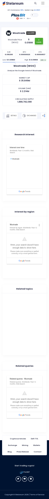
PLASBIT (24, 472)
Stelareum (19, 494)
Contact (37, 451)
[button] (18, 15)
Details (11, 116)
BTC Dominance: (14, 10)
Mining (25, 445)
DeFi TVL (34, 438)
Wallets (36, 445)
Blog (10, 451)
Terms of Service (37, 494)
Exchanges (29, 116)
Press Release (23, 451)
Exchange (12, 445)
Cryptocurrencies (18, 438)
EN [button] (28, 18)
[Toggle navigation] (42, 3)
